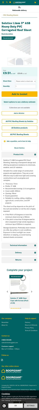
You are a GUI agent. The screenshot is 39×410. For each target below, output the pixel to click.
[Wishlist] (10, 2)
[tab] (19, 154)
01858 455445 (6, 340)
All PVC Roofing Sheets (19, 134)
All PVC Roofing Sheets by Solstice (19, 121)
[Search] (6, 2)
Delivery (27, 322)
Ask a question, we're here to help (19, 141)
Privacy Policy (29, 328)
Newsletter (5, 322)
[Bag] (35, 2)
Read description (7, 34)
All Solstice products (19, 128)
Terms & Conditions (31, 331)
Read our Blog (2, 360)
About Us (5, 325)
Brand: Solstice (19, 148)
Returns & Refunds (31, 325)
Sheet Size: (7, 81)
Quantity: (6, 86)
